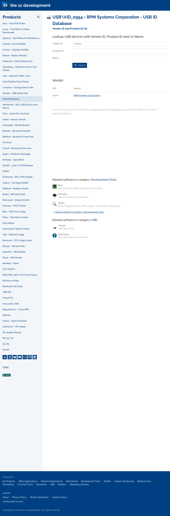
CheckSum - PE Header (14, 326)
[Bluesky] (14, 357)
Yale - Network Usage (13, 234)
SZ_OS (6, 344)
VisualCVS (8, 298)
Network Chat (144, 481)
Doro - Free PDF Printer (14, 23)
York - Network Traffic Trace (16, 76)
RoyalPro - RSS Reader (14, 252)
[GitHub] (29, 357)
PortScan (7, 142)
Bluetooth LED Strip (12, 286)
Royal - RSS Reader (12, 257)
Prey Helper (8, 223)
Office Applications (27, 481)
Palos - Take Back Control (15, 217)
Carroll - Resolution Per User (17, 148)
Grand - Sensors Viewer (14, 119)
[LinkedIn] (35, 357)
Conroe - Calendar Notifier (16, 50)
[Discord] (20, 357)
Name (56, 58)
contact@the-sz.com (13, 501)
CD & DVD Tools (25, 484)
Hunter (6, 349)
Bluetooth (42, 484)
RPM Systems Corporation (87, 95)
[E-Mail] (25, 357)
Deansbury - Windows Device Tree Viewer (20, 68)
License (6, 493)
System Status (59, 497)
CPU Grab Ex (9, 269)
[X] (10, 357)
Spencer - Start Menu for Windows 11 (21, 38)
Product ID (58, 51)
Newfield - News (11, 263)
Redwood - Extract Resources (18, 61)
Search (79, 65)
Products (12, 17)
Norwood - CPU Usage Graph (17, 240)
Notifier (107, 481)
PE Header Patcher (12, 332)
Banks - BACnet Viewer (14, 194)
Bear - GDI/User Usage (14, 211)
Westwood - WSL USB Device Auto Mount (20, 106)
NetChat (7, 315)
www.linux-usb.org (61, 113)
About (6, 497)
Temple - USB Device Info (15, 93)
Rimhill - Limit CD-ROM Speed (18, 165)
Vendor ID (57, 43)
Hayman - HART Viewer (14, 205)
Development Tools (103, 179)
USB (94, 220)
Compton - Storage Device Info (18, 87)
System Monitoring (124, 481)
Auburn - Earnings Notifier (15, 183)
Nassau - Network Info (14, 246)
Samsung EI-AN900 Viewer (16, 229)
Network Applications (52, 481)
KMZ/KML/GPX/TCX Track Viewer (20, 275)
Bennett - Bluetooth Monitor (17, 131)
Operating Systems (79, 484)
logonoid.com (99, 109)
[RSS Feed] (5, 357)
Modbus (62, 484)
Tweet (6, 367)
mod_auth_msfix (11, 303)
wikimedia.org (117, 109)
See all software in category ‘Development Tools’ (78, 212)
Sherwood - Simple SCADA (16, 200)
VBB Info (7, 292)
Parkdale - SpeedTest (13, 159)
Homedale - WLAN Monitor (16, 125)
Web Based (71, 481)
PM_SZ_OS (8, 338)
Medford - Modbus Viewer (16, 188)
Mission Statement (39, 497)
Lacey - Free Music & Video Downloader (16, 31)
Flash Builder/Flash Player (16, 81)
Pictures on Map (11, 280)
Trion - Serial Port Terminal (16, 113)
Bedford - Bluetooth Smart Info (18, 136)
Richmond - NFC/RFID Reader (18, 177)
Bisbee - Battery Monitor (15, 55)
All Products (9, 481)
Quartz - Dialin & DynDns (15, 321)
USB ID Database (11, 99)
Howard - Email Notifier (14, 44)
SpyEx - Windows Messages (17, 154)
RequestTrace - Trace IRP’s (16, 309)
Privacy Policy (19, 497)
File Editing (8, 484)
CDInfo (6, 171)
